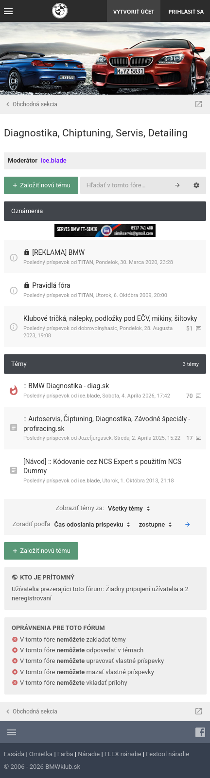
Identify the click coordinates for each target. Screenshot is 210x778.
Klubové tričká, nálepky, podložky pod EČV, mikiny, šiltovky (110, 318)
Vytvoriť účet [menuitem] (133, 11)
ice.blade (54, 160)
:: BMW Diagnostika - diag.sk (66, 386)
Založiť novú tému (41, 185)
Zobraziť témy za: (105, 508)
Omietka (40, 754)
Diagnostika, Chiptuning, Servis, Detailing (96, 133)
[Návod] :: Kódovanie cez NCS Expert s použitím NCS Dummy (102, 466)
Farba (65, 754)
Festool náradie (167, 754)
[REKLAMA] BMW (58, 252)
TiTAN (85, 262)
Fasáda (14, 754)
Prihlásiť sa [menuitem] (186, 11)
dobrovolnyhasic (97, 328)
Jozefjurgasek (95, 438)
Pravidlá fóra (51, 285)
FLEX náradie (123, 754)
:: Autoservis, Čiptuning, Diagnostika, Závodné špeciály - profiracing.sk (107, 423)
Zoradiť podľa (74, 524)
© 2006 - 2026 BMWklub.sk (42, 766)
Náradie (89, 754)
